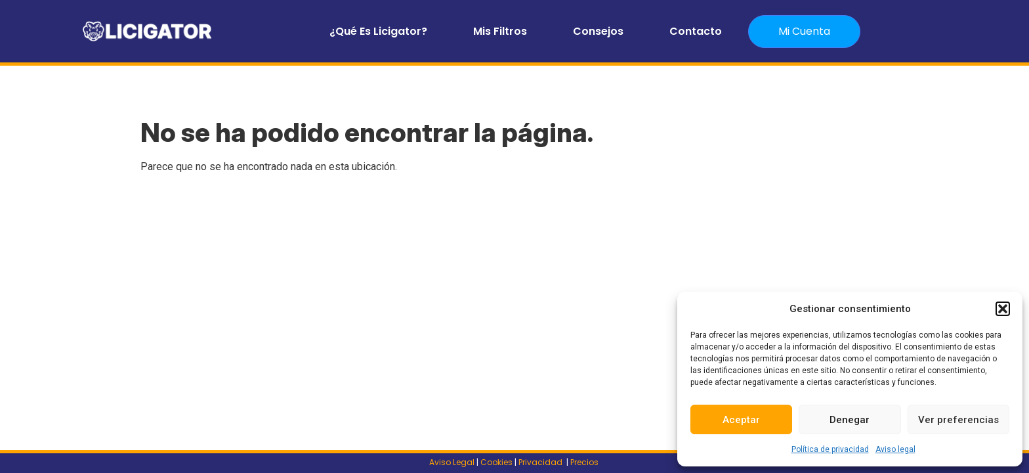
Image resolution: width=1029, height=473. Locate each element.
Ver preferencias (958, 420)
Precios (585, 462)
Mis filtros (500, 31)
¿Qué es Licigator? (378, 31)
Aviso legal (895, 449)
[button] (1002, 308)
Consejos (598, 31)
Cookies (496, 462)
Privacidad (541, 462)
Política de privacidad (830, 449)
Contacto (695, 31)
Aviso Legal (451, 462)
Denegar (850, 420)
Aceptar (741, 420)
